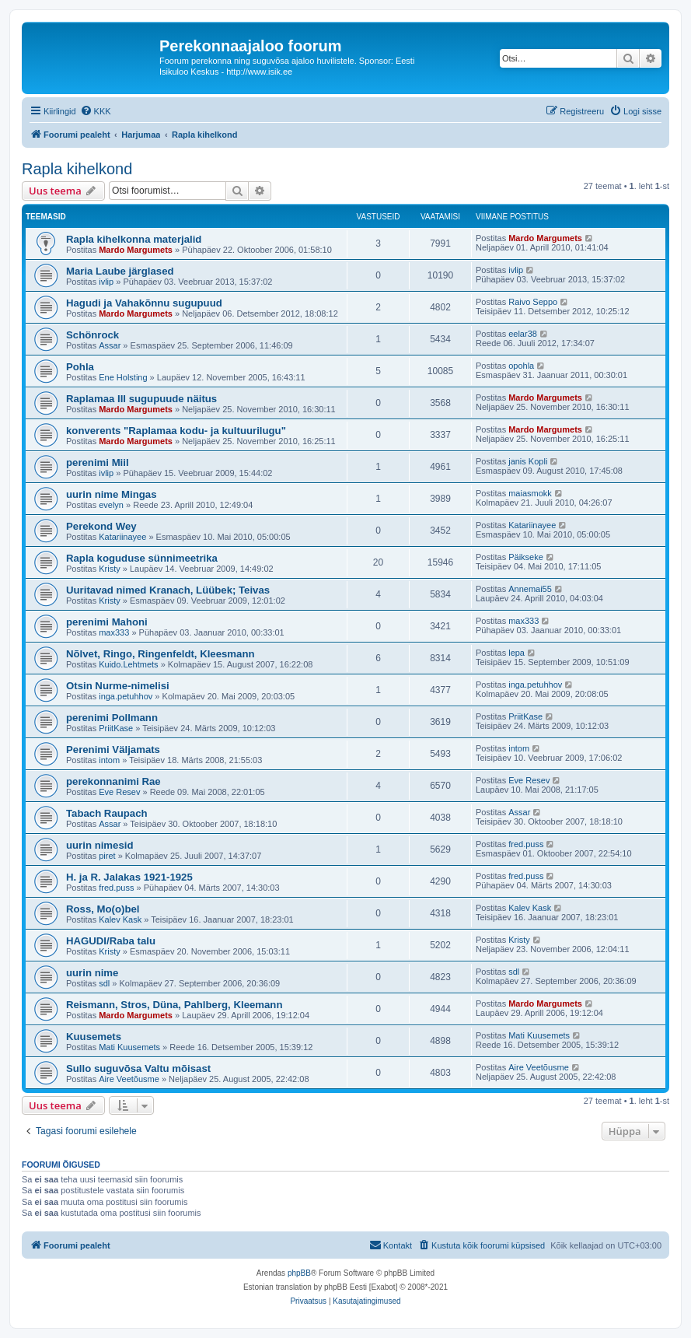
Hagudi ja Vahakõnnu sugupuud (144, 303)
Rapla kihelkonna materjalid (133, 239)
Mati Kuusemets (129, 1047)
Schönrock (92, 335)
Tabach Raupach (107, 813)
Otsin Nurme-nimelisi (117, 686)
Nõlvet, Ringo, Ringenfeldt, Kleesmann (160, 654)
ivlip (106, 281)
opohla (521, 365)
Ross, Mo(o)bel (103, 909)
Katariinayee (122, 536)
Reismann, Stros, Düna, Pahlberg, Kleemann (174, 1005)
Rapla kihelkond (77, 168)
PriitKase (116, 728)
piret (107, 855)
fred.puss (525, 844)
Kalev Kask (120, 919)
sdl (104, 983)
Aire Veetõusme (129, 1079)
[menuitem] (95, 111)
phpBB (299, 1273)
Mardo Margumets (136, 249)
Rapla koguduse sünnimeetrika (142, 558)
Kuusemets (93, 1036)
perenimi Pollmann (112, 717)
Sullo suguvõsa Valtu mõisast (138, 1068)
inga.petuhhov (125, 696)
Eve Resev (119, 792)
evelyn (111, 505)
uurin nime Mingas (111, 494)
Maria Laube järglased (120, 271)
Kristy (109, 568)
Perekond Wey (101, 526)
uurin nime (92, 973)
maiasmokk (530, 493)
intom (109, 760)
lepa (516, 652)
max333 (114, 632)
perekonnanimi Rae (113, 781)
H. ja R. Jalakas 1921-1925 (129, 877)
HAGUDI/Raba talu (110, 941)
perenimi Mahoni (107, 622)
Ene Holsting (123, 377)
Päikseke (525, 557)
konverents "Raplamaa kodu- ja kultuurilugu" (176, 430)
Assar (109, 345)
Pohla (80, 367)
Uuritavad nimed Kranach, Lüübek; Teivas (168, 590)
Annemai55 (530, 589)
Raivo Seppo (532, 301)
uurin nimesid (99, 845)
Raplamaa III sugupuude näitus (141, 399)
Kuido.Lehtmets (128, 664)
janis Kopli (527, 461)
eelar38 (522, 333)
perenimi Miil (97, 462)
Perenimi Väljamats (113, 749)
